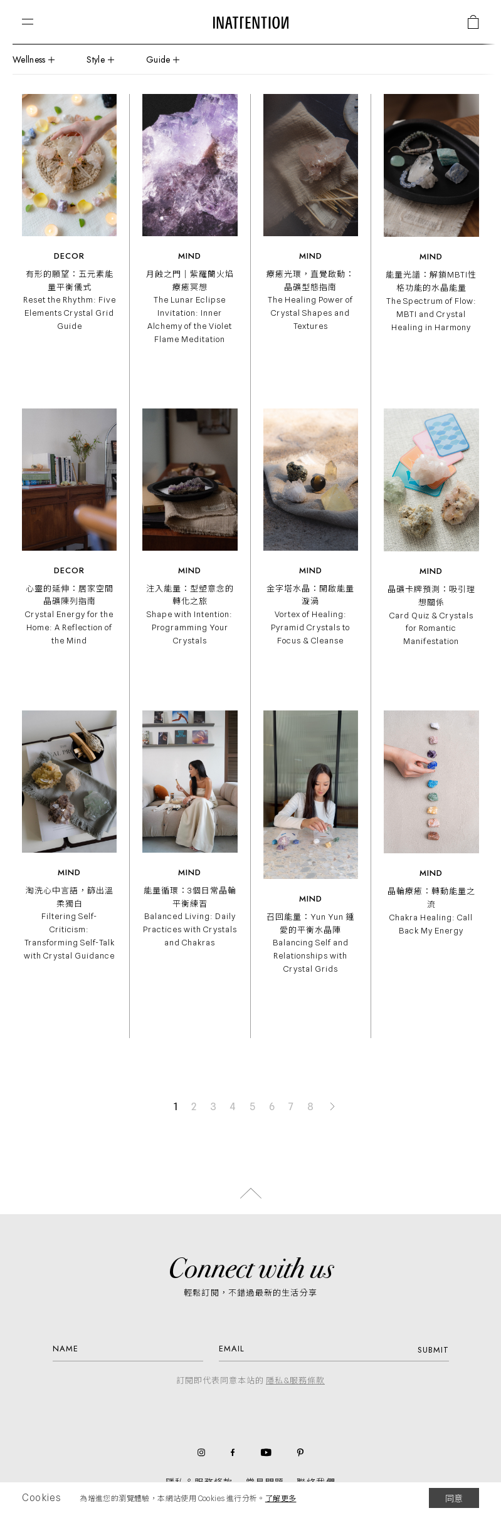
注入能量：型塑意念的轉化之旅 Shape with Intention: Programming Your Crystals (190, 614)
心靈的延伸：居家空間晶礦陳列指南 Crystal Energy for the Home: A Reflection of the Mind (69, 614)
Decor (69, 256)
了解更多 (281, 1498)
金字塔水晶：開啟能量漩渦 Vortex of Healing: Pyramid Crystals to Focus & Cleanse (310, 614)
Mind (189, 256)
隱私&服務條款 (295, 1380)
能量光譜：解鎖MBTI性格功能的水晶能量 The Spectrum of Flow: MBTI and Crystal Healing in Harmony (431, 300)
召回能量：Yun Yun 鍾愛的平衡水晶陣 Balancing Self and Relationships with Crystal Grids (310, 943)
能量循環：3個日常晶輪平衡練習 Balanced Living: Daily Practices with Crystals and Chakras (190, 916)
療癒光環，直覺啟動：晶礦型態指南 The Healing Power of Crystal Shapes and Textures (310, 300)
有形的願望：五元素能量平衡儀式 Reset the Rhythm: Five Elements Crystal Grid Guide (69, 300)
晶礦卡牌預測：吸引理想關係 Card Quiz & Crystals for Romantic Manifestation (431, 615)
